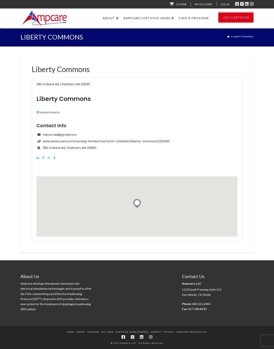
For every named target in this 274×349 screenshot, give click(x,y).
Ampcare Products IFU (192, 332)
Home (71, 332)
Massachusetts (48, 112)
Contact (156, 332)
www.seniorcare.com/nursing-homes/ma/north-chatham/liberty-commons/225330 (106, 141)
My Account (204, 4)
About (81, 332)
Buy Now (107, 332)
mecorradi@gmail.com (60, 135)
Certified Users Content (132, 332)
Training (93, 332)
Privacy (169, 332)
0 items (182, 4)
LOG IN (225, 4)
